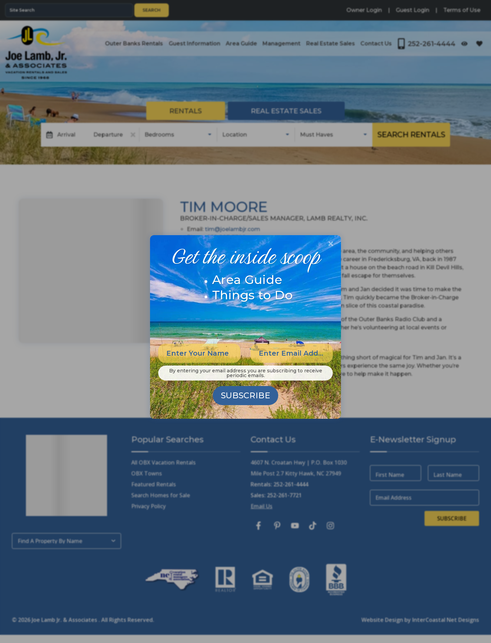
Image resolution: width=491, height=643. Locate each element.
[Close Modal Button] (331, 243)
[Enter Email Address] (292, 353)
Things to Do (252, 294)
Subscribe (245, 395)
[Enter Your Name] (199, 353)
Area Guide (247, 279)
